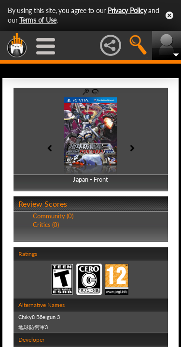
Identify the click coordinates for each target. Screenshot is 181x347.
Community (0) (53, 216)
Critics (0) (46, 224)
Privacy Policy (127, 10)
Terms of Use (37, 20)
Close (169, 15)
